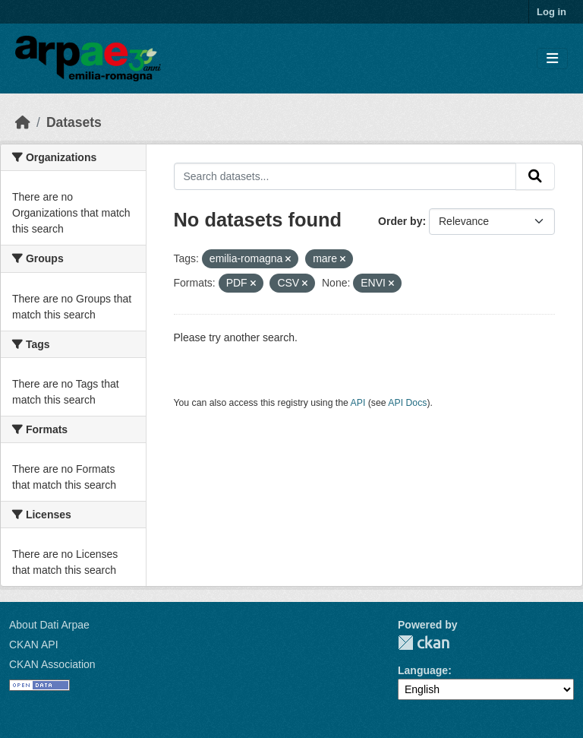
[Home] (22, 122)
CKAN (423, 643)
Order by (400, 221)
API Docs (407, 403)
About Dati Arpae (49, 625)
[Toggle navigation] (552, 59)
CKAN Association (52, 664)
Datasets (74, 122)
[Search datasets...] (345, 176)
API (358, 403)
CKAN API (33, 644)
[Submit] (535, 176)
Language (423, 670)
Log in (551, 11)
